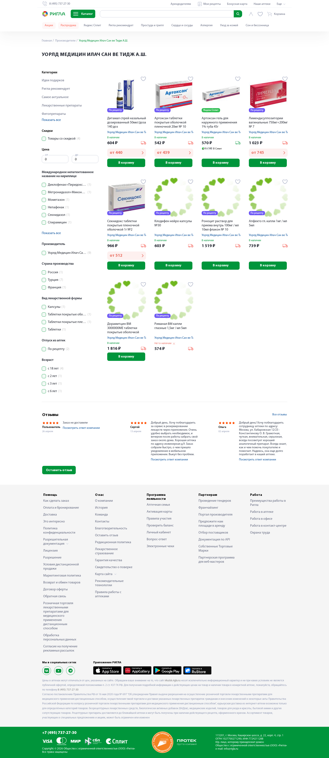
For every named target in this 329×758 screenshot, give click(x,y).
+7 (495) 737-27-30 (59, 733)
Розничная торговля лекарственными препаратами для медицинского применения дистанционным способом (58, 616)
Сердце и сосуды (182, 25)
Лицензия (50, 550)
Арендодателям (181, 4)
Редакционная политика (113, 542)
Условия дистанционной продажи (61, 566)
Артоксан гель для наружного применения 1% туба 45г (219, 122)
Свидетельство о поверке (113, 567)
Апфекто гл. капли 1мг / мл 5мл (268, 223)
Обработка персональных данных (59, 637)
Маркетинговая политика (62, 575)
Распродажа (68, 25)
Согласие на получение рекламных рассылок (60, 648)
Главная (47, 40)
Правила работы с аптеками (108, 594)
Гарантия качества (108, 560)
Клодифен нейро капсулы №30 (173, 223)
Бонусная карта (237, 4)
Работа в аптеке (261, 512)
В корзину (127, 163)
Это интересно (54, 521)
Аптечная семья (158, 505)
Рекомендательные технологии (109, 583)
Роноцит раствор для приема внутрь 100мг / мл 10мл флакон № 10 (220, 225)
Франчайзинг (208, 507)
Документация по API (214, 539)
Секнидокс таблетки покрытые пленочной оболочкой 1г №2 (123, 225)
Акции (49, 25)
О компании (104, 501)
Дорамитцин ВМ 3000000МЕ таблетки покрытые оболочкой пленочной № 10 (123, 329)
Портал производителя (215, 514)
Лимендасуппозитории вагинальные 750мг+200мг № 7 (268, 122)
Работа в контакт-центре (268, 525)
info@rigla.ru (231, 749)
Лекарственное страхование (106, 551)
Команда (101, 514)
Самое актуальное (55, 97)
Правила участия (159, 518)
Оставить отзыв (59, 470)
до (76, 155)
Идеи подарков (53, 80)
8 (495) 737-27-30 (68, 689)
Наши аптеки (262, 4)
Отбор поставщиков (213, 532)
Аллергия (206, 25)
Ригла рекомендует (121, 25)
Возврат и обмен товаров (61, 582)
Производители (65, 40)
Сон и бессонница (257, 25)
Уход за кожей (229, 25)
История (101, 507)
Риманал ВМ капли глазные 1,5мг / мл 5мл (170, 326)
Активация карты (159, 511)
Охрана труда (260, 532)
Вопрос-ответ (157, 539)
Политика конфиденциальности (59, 530)
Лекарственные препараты (62, 105)
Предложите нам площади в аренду (211, 523)
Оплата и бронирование (61, 507)
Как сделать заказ (56, 501)
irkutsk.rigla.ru (172, 680)
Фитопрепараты (54, 114)
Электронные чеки (160, 546)
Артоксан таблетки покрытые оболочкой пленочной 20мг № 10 (170, 122)
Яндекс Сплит (92, 25)
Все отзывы (279, 414)
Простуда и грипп (152, 25)
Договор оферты (55, 589)
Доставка (50, 514)
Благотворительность (111, 528)
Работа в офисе (261, 519)
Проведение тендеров (214, 501)
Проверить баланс (160, 525)
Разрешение (52, 557)
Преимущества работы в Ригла (268, 503)
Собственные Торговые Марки (215, 548)
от (46, 155)
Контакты (102, 521)
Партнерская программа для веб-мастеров (216, 560)
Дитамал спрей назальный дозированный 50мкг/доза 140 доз (126, 122)
